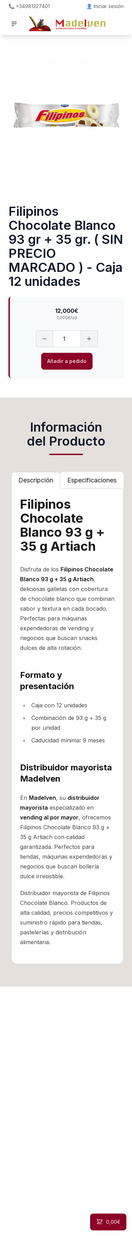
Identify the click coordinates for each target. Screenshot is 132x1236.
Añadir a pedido (67, 361)
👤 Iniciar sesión (105, 6)
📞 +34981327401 (29, 6)
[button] (14, 23)
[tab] (35, 480)
